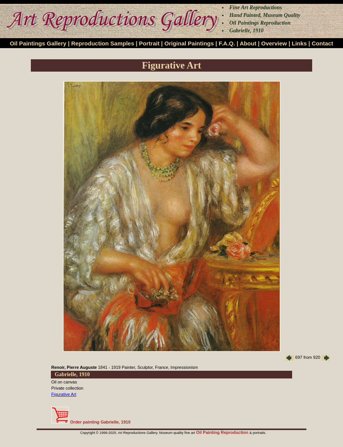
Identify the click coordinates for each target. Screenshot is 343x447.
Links (299, 43)
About (248, 43)
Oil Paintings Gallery (38, 43)
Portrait (149, 43)
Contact (322, 43)
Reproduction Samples (102, 43)
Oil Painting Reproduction (223, 432)
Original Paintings (189, 43)
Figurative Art (63, 394)
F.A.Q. (227, 43)
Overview (274, 43)
